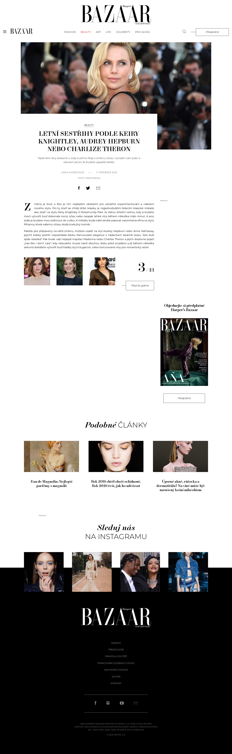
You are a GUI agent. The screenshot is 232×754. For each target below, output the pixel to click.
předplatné (116, 649)
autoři (116, 676)
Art (98, 32)
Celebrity (123, 32)
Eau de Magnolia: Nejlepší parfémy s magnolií (51, 481)
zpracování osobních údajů (116, 663)
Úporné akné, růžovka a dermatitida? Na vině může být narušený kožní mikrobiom (180, 483)
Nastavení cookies (116, 669)
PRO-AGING (142, 32)
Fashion (70, 32)
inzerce (116, 643)
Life (108, 32)
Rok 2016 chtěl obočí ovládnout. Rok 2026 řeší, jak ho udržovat (116, 481)
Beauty (86, 32)
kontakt (116, 683)
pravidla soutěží (116, 656)
